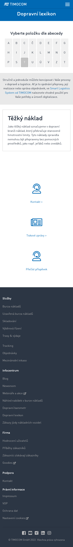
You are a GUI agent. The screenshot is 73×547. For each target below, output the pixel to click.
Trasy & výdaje (12, 336)
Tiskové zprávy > (36, 235)
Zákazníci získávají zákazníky (20, 455)
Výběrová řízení (12, 328)
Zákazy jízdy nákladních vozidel (22, 422)
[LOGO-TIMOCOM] (15, 4)
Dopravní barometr (14, 408)
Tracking (8, 346)
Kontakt (8, 481)
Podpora (8, 473)
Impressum (10, 496)
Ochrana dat (10, 511)
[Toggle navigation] (67, 4)
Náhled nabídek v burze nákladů (23, 400)
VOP (5, 503)
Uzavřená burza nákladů (18, 314)
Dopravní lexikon (13, 415)
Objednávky (10, 353)
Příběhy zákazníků (14, 448)
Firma (6, 433)
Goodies (9, 463)
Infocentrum (11, 371)
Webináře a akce (14, 393)
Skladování (9, 321)
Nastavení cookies (16, 518)
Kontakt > (36, 202)
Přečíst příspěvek (36, 269)
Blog (5, 378)
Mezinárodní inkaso (15, 360)
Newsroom (9, 386)
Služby (7, 298)
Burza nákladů (12, 306)
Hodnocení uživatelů (15, 441)
